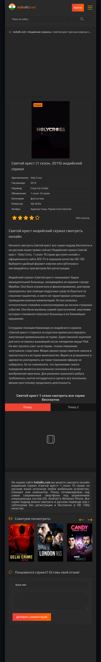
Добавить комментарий (31, 616)
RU (26, 7)
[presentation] (81, 519)
